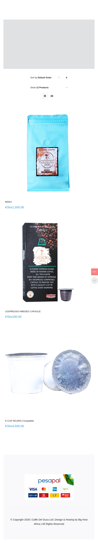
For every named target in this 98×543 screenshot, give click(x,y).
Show (39, 87)
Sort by (40, 77)
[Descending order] (66, 77)
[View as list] (52, 96)
